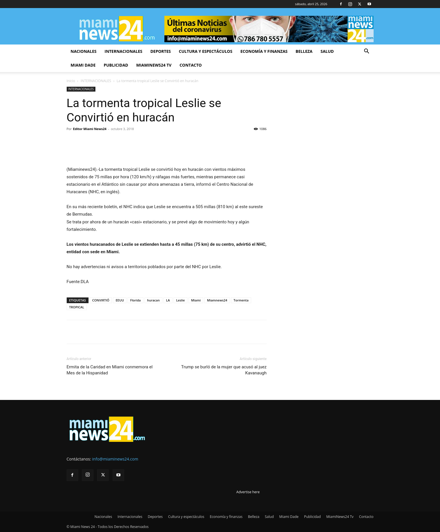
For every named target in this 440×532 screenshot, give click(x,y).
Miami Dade (83, 65)
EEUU (120, 300)
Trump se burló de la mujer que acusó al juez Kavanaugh (223, 370)
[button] (367, 52)
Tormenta (241, 300)
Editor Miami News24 (89, 129)
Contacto (191, 65)
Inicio (71, 80)
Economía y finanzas (263, 51)
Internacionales (123, 51)
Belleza (304, 51)
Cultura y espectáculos (205, 51)
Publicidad (116, 65)
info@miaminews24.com (115, 459)
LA (168, 300)
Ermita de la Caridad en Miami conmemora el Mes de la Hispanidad (110, 370)
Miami (196, 300)
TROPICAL (76, 307)
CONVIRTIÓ (100, 300)
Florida (135, 300)
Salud (327, 51)
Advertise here (248, 492)
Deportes (160, 51)
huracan (153, 300)
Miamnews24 (217, 300)
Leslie (180, 300)
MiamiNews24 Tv (154, 65)
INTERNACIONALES (96, 80)
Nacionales (84, 51)
